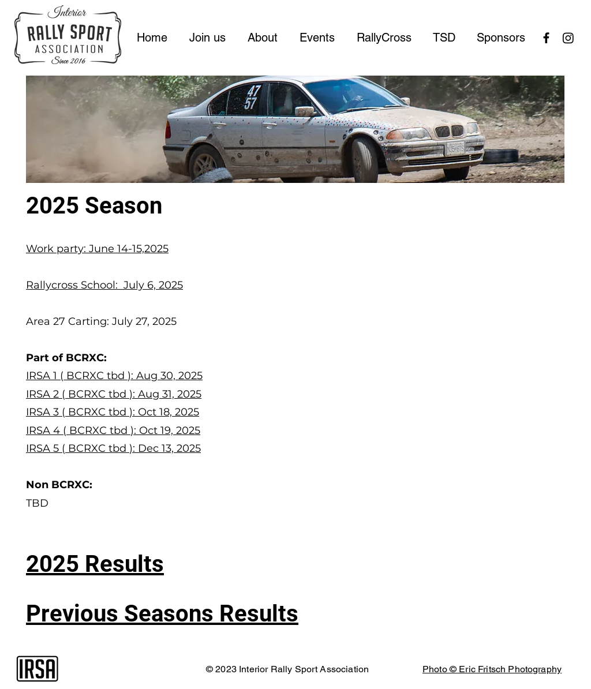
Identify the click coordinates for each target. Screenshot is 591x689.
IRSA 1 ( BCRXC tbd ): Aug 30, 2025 (114, 375)
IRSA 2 (44, 394)
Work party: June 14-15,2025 (97, 248)
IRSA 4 (44, 430)
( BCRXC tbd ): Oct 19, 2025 (131, 430)
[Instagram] (568, 38)
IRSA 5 (44, 448)
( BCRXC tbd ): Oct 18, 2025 (130, 412)
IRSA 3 (44, 412)
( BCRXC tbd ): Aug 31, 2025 (131, 394)
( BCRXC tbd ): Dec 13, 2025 (131, 448)
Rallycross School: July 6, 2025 (104, 285)
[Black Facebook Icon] (546, 38)
